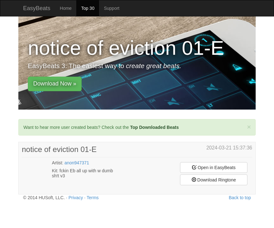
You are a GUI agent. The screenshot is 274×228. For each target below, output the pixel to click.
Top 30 (87, 8)
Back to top (240, 197)
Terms (93, 197)
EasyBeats (36, 8)
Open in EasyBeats (214, 167)
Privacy (75, 197)
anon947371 (77, 162)
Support (111, 8)
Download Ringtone (214, 179)
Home (66, 8)
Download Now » (54, 83)
